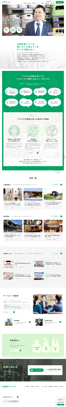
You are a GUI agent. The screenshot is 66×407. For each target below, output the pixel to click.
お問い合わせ (59, 2)
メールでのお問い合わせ (36, 370)
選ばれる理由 (33, 153)
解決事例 (29, 3)
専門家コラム (34, 3)
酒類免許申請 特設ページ (49, 1)
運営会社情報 (47, 3)
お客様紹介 (25, 3)
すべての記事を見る (57, 185)
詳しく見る (10, 312)
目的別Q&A (52, 3)
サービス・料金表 (41, 3)
